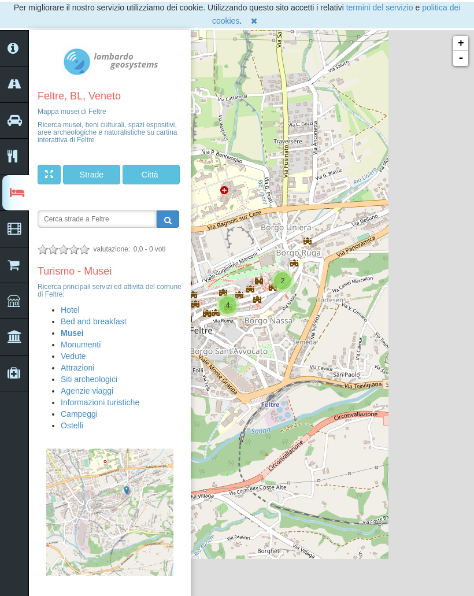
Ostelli (72, 425)
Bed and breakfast (94, 321)
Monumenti (81, 344)
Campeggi (79, 414)
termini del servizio (379, 7)
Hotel (70, 309)
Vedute (73, 356)
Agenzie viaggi (87, 390)
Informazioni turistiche (100, 402)
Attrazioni (77, 367)
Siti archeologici (89, 379)
